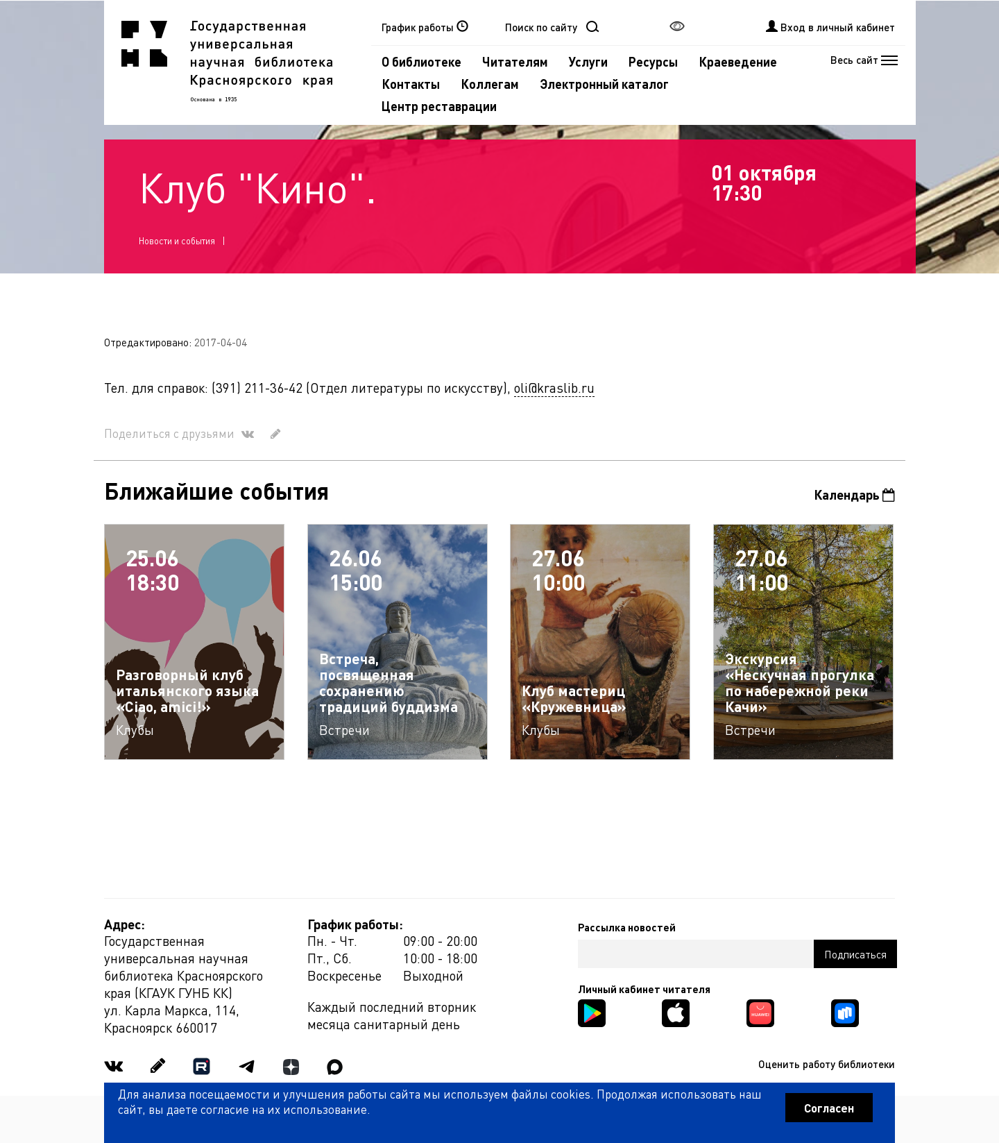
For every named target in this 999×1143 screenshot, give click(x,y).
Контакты (411, 84)
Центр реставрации (439, 106)
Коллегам (490, 84)
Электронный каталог (604, 84)
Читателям (515, 61)
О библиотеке (421, 61)
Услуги (588, 61)
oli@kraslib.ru (554, 387)
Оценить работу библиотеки (826, 1064)
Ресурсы (653, 61)
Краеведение (738, 61)
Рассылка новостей (627, 927)
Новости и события (177, 240)
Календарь (854, 494)
